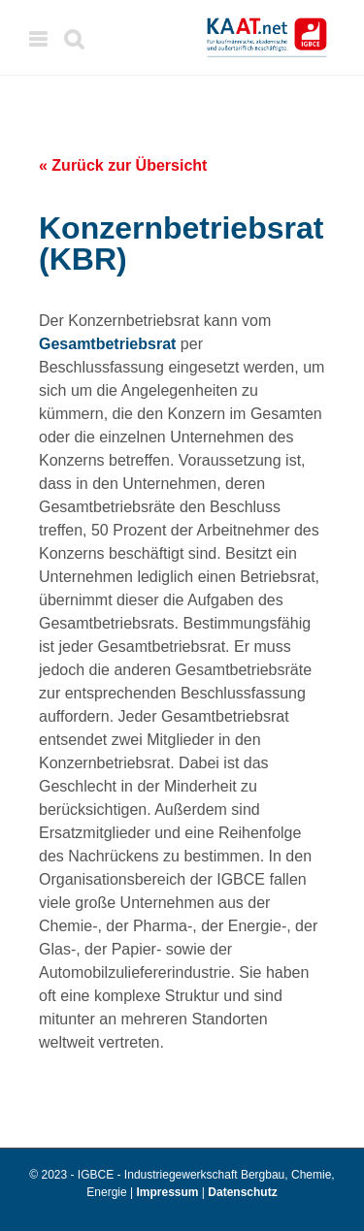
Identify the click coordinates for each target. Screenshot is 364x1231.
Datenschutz (242, 1192)
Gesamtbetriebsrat (107, 344)
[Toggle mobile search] (73, 39)
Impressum (169, 1192)
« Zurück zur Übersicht (123, 165)
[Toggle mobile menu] (39, 39)
